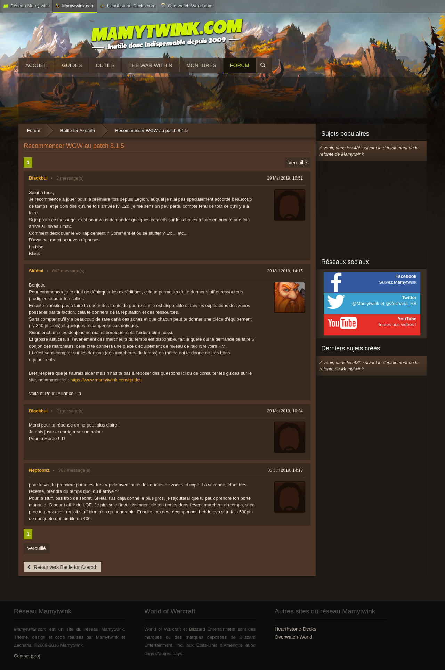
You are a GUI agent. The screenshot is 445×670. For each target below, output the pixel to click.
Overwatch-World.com (186, 5)
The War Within (150, 65)
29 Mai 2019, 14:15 (285, 270)
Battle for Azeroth (77, 130)
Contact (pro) (27, 656)
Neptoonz (39, 470)
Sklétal (36, 270)
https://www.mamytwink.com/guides (105, 379)
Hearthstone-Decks (295, 629)
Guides (72, 65)
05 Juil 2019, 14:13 (285, 470)
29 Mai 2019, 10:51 (285, 178)
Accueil (36, 65)
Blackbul (38, 178)
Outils (105, 65)
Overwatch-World (293, 637)
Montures (201, 65)
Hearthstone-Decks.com (127, 6)
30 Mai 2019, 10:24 (285, 410)
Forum (239, 65)
